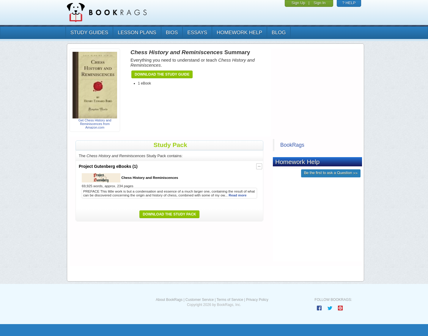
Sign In (319, 3)
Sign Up (298, 3)
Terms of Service (230, 300)
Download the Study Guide (162, 74)
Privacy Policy (257, 300)
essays (197, 32)
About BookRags (169, 300)
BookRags (292, 145)
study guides (89, 32)
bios (172, 32)
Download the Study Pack (169, 214)
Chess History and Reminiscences (130, 177)
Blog (279, 32)
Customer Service (199, 300)
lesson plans (137, 32)
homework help (239, 32)
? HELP (349, 3)
